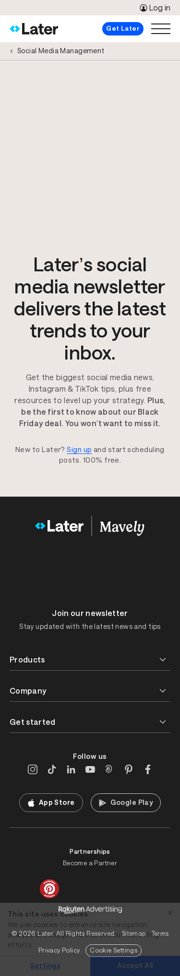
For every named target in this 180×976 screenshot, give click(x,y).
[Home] (34, 29)
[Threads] (109, 769)
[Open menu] (160, 28)
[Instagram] (32, 769)
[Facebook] (148, 769)
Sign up (79, 449)
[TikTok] (52, 769)
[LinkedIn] (71, 769)
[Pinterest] (128, 769)
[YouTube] (90, 769)
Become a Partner (90, 863)
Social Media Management (61, 51)
